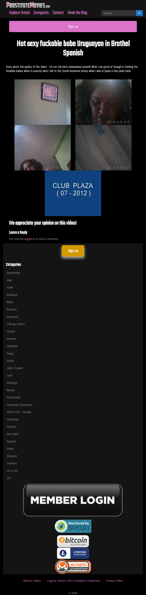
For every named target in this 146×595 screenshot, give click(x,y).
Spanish (11, 441)
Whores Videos (32, 580)
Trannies (12, 463)
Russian (11, 426)
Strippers (12, 456)
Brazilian (12, 309)
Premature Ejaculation (20, 404)
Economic (12, 316)
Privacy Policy (114, 580)
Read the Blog (77, 12)
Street (10, 448)
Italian (10, 360)
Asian (10, 287)
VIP (9, 478)
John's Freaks (15, 368)
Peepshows (14, 397)
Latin (10, 375)
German (11, 338)
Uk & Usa (12, 470)
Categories (41, 12)
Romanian (12, 419)
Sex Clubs (13, 434)
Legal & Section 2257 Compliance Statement (73, 580)
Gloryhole (12, 346)
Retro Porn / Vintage (19, 412)
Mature (11, 390)
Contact (58, 12)
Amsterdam (13, 272)
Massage (12, 382)
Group (10, 353)
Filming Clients (16, 324)
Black (10, 302)
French (11, 331)
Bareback (12, 294)
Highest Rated (19, 12)
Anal (9, 280)
